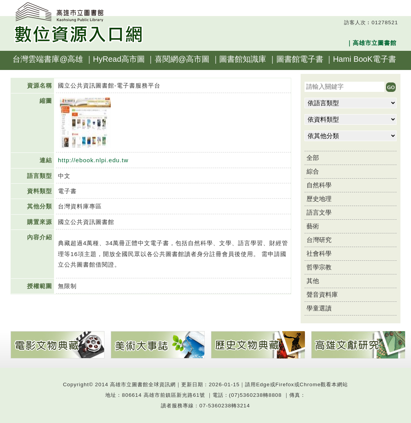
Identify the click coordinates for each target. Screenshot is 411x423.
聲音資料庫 (322, 294)
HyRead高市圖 (119, 59)
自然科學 (319, 185)
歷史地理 (319, 198)
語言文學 (319, 212)
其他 (312, 281)
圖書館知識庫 (242, 59)
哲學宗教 (319, 267)
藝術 (312, 226)
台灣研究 (319, 240)
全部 (312, 157)
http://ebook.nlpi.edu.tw (93, 160)
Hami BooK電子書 (364, 59)
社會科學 (319, 253)
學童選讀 (319, 308)
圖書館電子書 (299, 59)
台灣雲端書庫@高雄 (48, 59)
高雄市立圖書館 (375, 42)
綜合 (312, 171)
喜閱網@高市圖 (182, 59)
